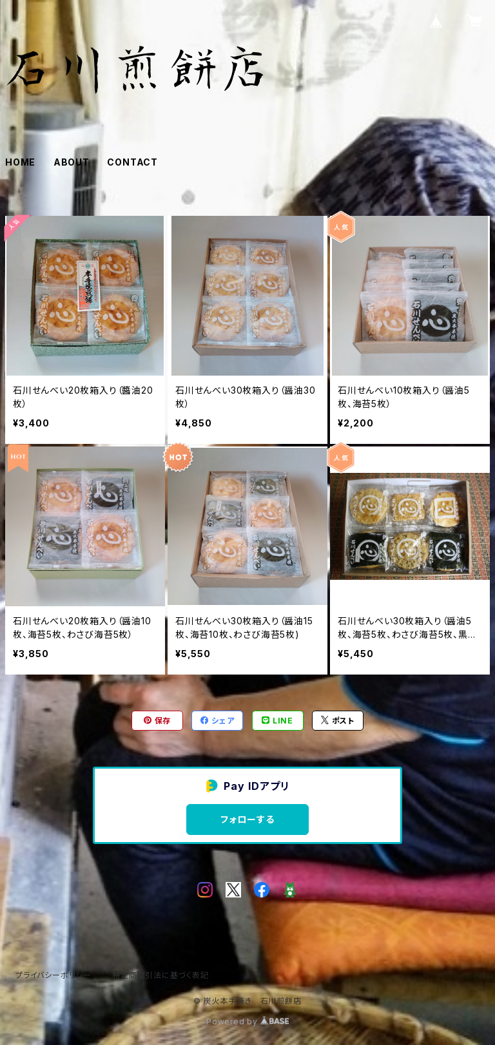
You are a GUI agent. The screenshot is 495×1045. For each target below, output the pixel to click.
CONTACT (132, 162)
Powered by (247, 1021)
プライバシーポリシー (53, 975)
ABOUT (71, 162)
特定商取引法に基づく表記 (160, 975)
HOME (20, 162)
